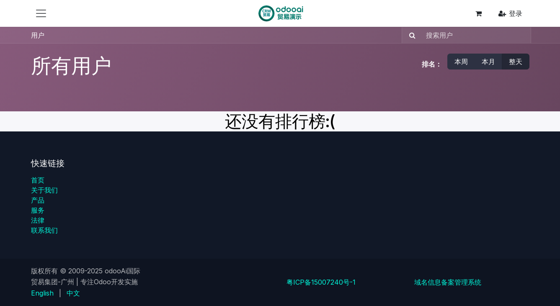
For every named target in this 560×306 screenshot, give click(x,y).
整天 (515, 61)
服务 (37, 210)
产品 (37, 200)
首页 (37, 180)
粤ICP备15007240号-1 (321, 282)
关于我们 (44, 190)
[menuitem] (42, 293)
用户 (37, 35)
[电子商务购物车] (479, 13)
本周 (461, 61)
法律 (37, 220)
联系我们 (44, 230)
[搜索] (410, 35)
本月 (488, 61)
